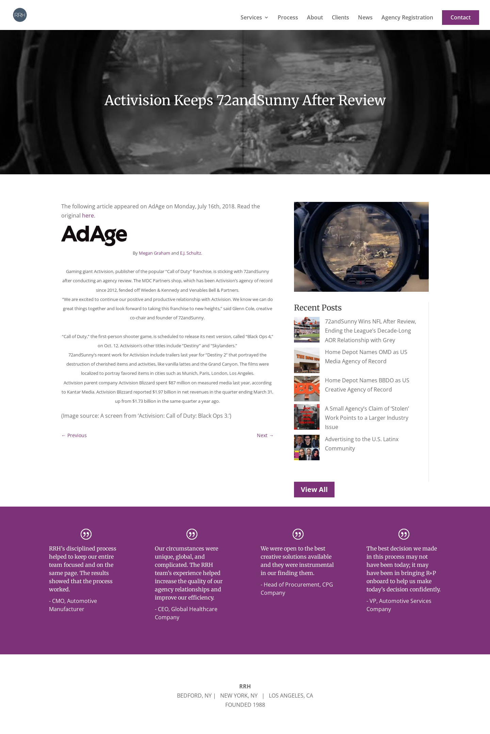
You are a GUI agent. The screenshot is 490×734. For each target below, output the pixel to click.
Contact (461, 17)
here (88, 215)
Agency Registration (407, 18)
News (365, 18)
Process (288, 18)
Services (251, 18)
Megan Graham (154, 253)
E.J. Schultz (190, 253)
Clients (340, 18)
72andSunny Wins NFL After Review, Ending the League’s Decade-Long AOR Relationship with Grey (352, 331)
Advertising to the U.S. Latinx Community (351, 415)
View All (314, 449)
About (315, 18)
